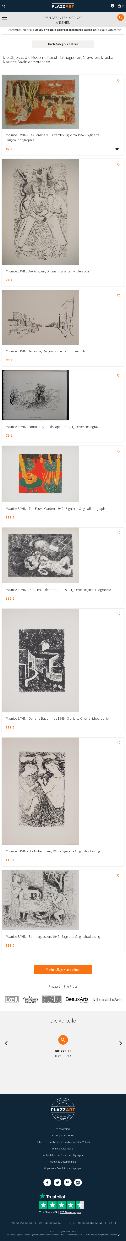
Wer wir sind (63, 1129)
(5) (36, 1222)
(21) (60, 1222)
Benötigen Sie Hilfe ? (63, 1135)
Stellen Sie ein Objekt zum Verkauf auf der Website (63, 1142)
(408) (12, 1222)
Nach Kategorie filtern (63, 44)
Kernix (115, 1234)
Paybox (106, 1234)
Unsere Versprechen (63, 1148)
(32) (79, 1222)
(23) (110, 1222)
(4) (64, 1222)
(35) (31, 1222)
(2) (87, 1222)
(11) (92, 1222)
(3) (83, 1222)
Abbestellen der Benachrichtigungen (63, 1155)
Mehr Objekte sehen (63, 969)
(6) (26, 1222)
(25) (101, 1222)
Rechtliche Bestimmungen (63, 1161)
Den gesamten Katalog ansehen (63, 20)
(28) (40, 1222)
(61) (46, 1222)
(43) (22, 1222)
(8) (17, 1222)
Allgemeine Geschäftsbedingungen (63, 1168)
